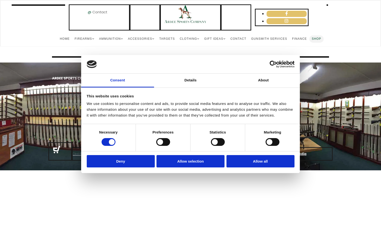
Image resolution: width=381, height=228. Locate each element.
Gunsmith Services (269, 38)
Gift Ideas (213, 38)
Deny (120, 161)
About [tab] (263, 80)
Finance (299, 38)
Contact (99, 12)
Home (65, 38)
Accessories (140, 38)
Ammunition (110, 38)
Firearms (83, 38)
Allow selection (190, 161)
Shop (316, 38)
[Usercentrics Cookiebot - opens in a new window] (273, 64)
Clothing (188, 38)
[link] (84, 39)
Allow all (260, 161)
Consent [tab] (117, 80)
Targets (167, 38)
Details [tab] (190, 80)
